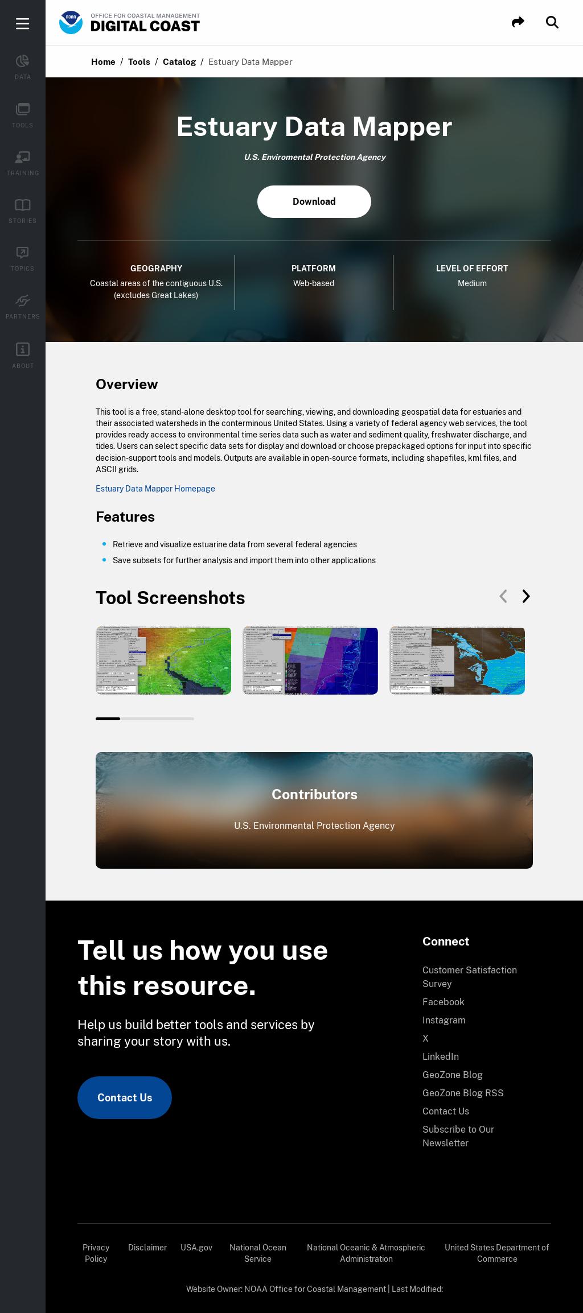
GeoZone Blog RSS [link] (463, 1093)
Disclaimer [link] (147, 1247)
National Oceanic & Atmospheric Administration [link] (366, 1253)
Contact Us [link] (124, 1098)
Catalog (179, 62)
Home (103, 62)
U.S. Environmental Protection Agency (314, 825)
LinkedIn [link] (440, 1056)
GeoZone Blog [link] (452, 1075)
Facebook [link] (443, 1002)
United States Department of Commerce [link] (497, 1253)
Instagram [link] (444, 1020)
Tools (139, 62)
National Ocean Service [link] (257, 1253)
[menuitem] (479, 977)
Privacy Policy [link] (96, 1253)
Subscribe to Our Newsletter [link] (458, 1136)
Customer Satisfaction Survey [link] (469, 977)
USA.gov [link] (196, 1247)
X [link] (425, 1038)
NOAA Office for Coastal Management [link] (315, 1289)
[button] (518, 22)
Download (314, 201)
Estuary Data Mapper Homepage (155, 488)
